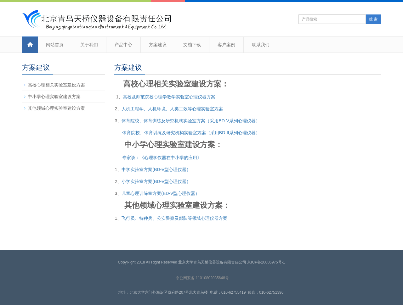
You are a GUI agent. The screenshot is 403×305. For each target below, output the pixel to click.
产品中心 (123, 44)
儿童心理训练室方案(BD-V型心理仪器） (161, 193)
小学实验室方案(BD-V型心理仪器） (156, 181)
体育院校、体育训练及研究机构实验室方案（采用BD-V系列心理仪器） (191, 120)
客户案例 (226, 44)
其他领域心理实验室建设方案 (56, 108)
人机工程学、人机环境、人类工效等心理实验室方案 (172, 108)
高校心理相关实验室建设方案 (56, 84)
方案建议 (158, 44)
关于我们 (89, 44)
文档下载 (192, 44)
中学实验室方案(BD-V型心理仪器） (156, 169)
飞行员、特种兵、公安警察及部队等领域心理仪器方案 (174, 218)
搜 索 (373, 19)
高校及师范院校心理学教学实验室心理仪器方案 (169, 96)
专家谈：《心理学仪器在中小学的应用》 (162, 157)
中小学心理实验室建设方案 (54, 96)
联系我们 (261, 44)
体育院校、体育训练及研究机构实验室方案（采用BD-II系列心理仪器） (191, 132)
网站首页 (55, 44)
